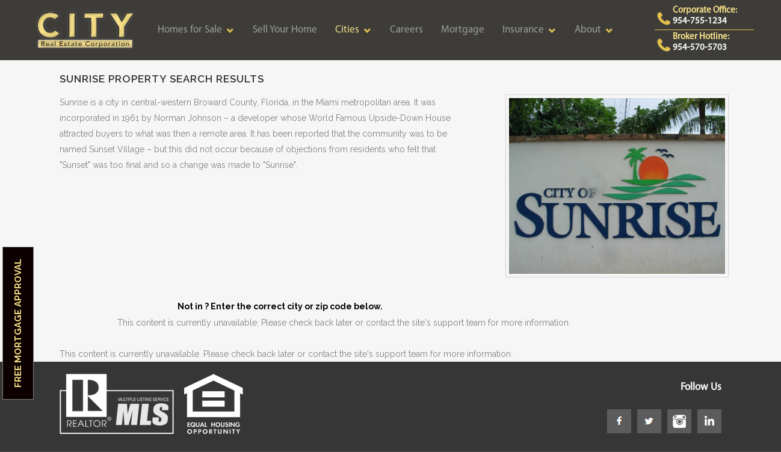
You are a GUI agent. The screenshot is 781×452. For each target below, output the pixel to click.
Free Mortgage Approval (18, 323)
